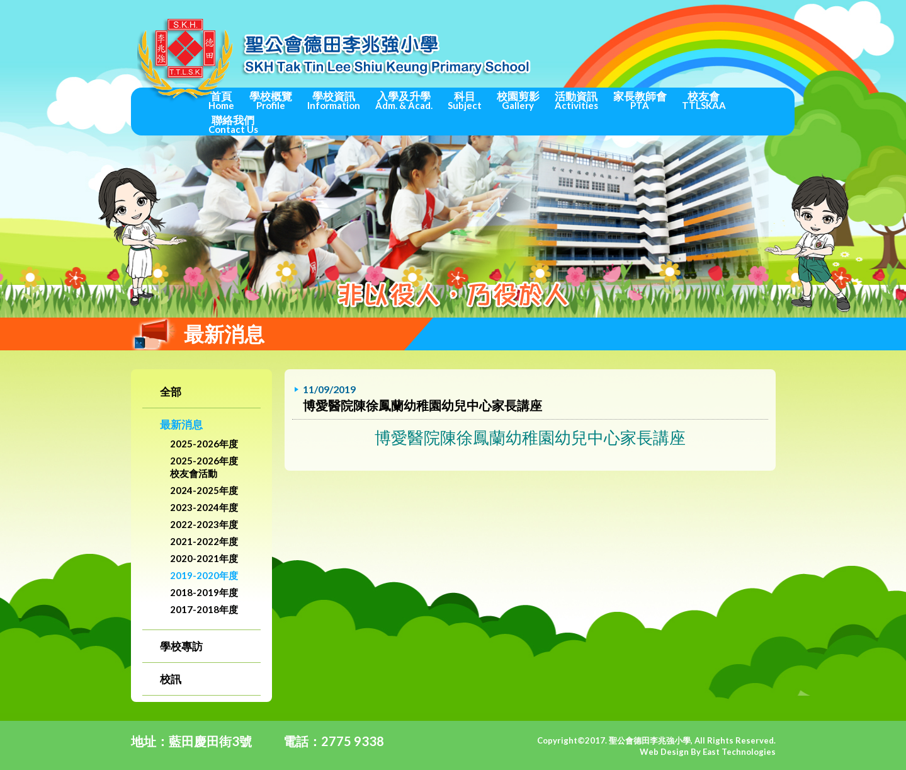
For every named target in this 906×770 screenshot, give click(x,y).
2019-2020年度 (204, 575)
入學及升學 (404, 100)
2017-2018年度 (204, 609)
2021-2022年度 (204, 541)
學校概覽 (270, 100)
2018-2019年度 (204, 592)
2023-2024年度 (204, 507)
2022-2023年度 (204, 524)
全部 (170, 391)
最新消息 (181, 424)
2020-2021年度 (204, 558)
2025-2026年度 (204, 443)
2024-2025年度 (204, 490)
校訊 (170, 679)
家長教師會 (640, 100)
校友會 (704, 100)
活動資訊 (576, 100)
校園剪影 (518, 100)
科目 (465, 100)
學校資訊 (333, 100)
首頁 (221, 100)
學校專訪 (181, 646)
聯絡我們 (233, 124)
